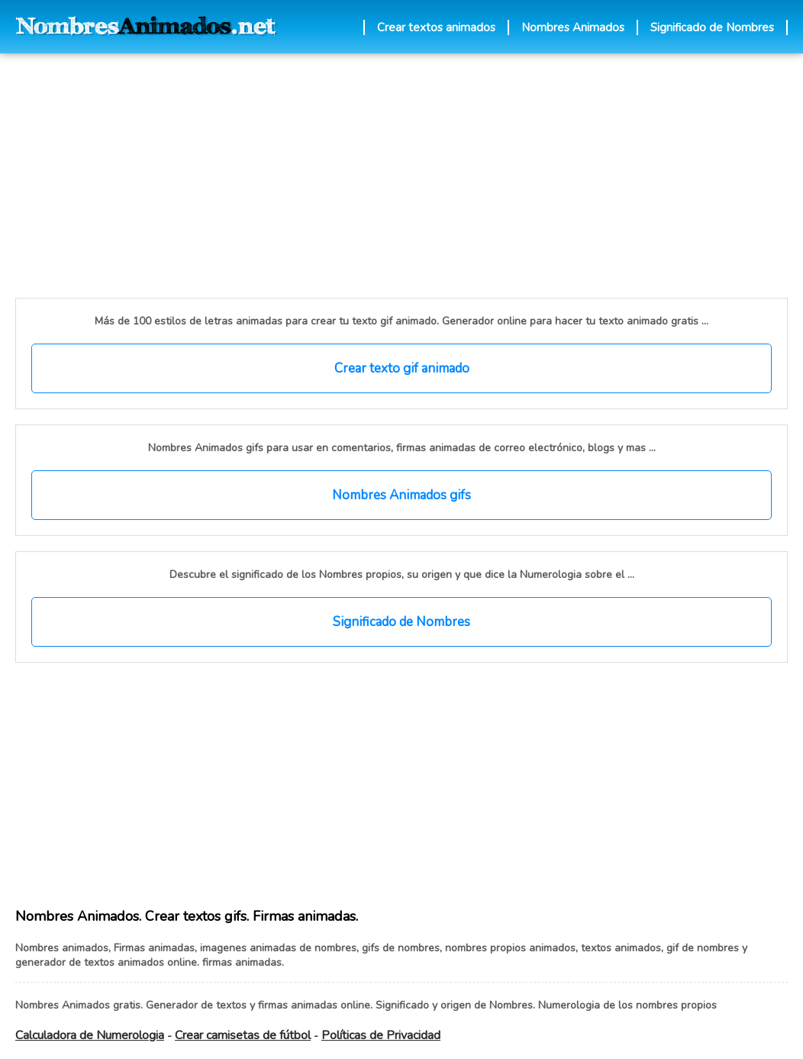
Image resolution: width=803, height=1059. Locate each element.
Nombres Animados (572, 27)
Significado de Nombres (712, 27)
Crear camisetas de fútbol (243, 1035)
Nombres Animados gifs (401, 495)
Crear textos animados (436, 27)
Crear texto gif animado (401, 368)
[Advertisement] (254, 176)
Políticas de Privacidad (380, 1035)
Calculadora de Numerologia (89, 1035)
